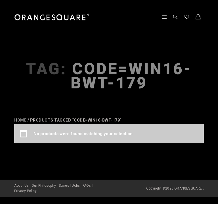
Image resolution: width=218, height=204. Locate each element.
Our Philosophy (44, 185)
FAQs (87, 185)
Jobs (76, 185)
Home (20, 120)
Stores (64, 185)
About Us (21, 185)
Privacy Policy (25, 190)
